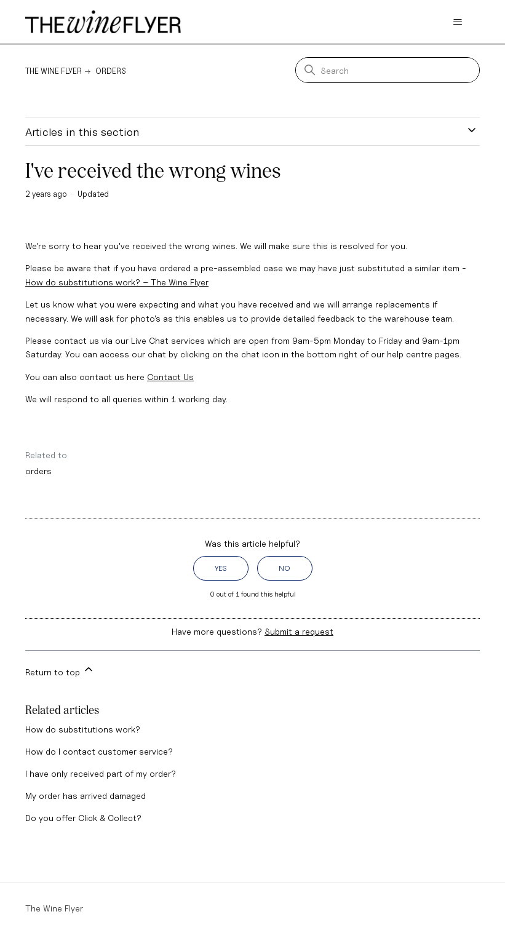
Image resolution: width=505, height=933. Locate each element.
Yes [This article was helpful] (221, 568)
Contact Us (170, 376)
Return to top (60, 670)
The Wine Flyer (53, 71)
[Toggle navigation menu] (458, 22)
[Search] (387, 70)
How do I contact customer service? (99, 751)
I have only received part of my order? (100, 773)
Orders (110, 71)
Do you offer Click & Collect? (83, 817)
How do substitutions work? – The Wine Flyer (117, 282)
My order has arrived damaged (85, 795)
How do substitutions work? (82, 729)
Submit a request (298, 631)
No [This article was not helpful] (284, 568)
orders (38, 471)
